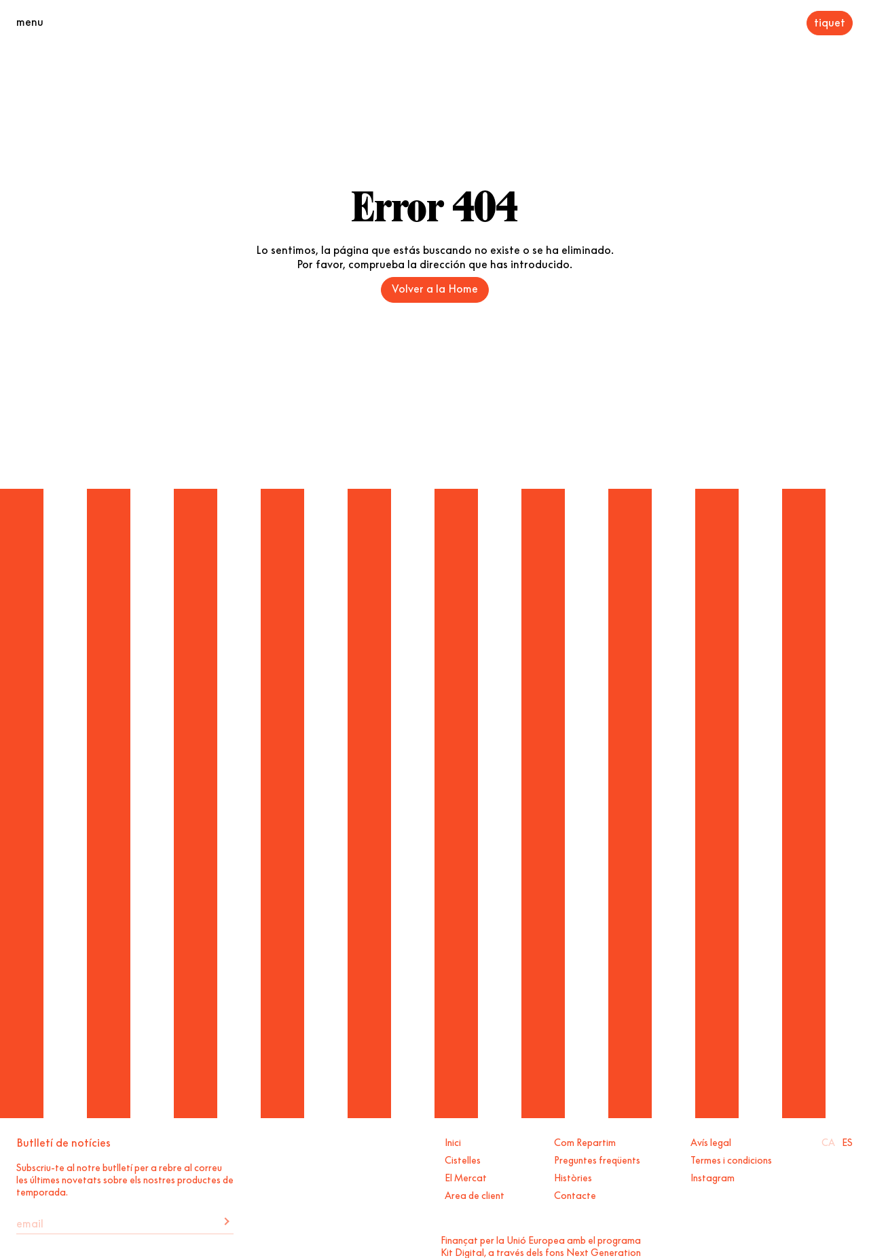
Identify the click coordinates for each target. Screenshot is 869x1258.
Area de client (474, 1194)
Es (847, 1141)
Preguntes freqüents (597, 1158)
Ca (828, 1141)
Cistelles (463, 1158)
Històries (573, 1176)
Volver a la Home (435, 287)
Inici (453, 1141)
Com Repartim (585, 1141)
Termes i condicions (731, 1158)
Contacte (575, 1194)
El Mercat (466, 1176)
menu (29, 20)
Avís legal (710, 1141)
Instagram (712, 1176)
